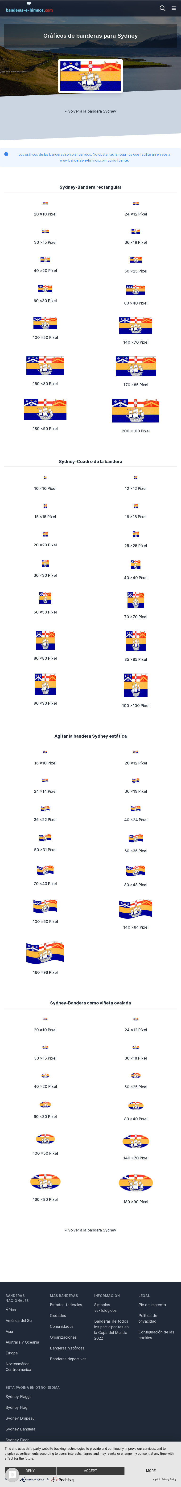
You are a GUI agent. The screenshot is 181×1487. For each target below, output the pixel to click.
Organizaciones (63, 1337)
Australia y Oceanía (22, 1342)
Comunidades (62, 1326)
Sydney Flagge (19, 1396)
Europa (12, 1353)
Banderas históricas (67, 1348)
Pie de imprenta (152, 1304)
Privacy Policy (169, 1479)
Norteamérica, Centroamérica (18, 1366)
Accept (90, 1471)
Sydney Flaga (17, 1440)
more (151, 1471)
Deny (30, 1471)
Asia (9, 1331)
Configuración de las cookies (156, 1335)
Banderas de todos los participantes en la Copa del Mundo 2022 (111, 1330)
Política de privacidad (148, 1318)
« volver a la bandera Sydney (90, 111)
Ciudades (58, 1315)
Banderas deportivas (68, 1359)
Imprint (156, 1479)
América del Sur (19, 1320)
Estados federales (66, 1304)
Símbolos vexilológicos (105, 1307)
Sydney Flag (16, 1407)
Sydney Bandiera (20, 1429)
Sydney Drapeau (20, 1418)
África (11, 1309)
